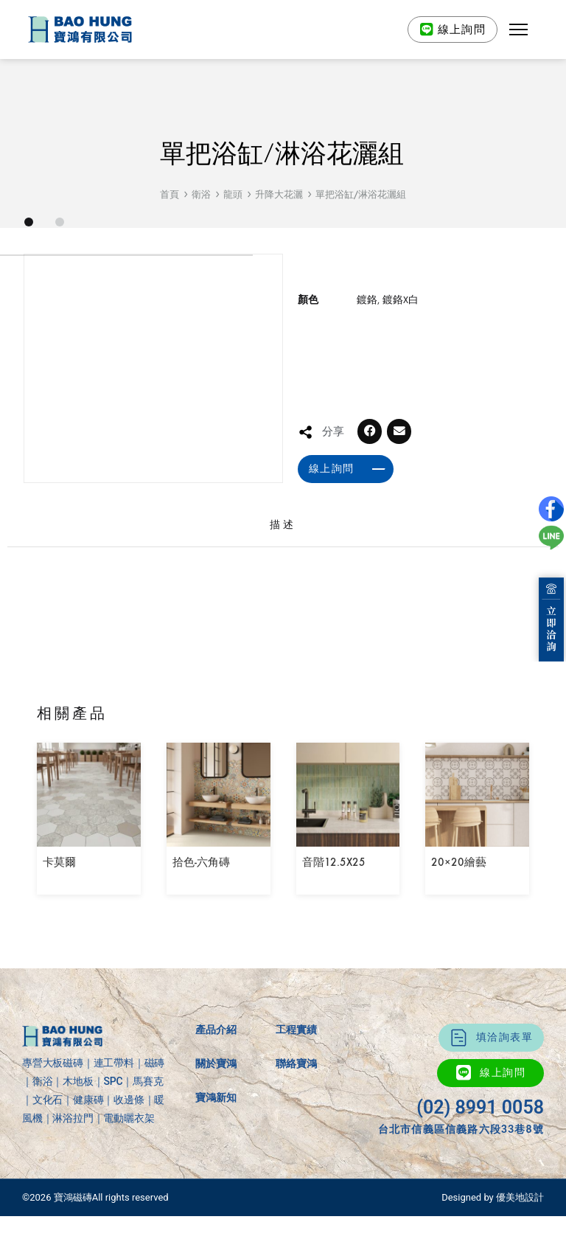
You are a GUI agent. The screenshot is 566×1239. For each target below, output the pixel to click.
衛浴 (201, 194)
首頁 (169, 194)
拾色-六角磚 (201, 898)
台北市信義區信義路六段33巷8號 (461, 1164)
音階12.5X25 (334, 898)
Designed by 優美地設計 (492, 1233)
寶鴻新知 (216, 1133)
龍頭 (232, 194)
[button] (519, 29)
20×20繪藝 (458, 898)
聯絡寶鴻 (296, 1099)
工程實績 (296, 1065)
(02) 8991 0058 (480, 1142)
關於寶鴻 (216, 1099)
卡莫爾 (59, 898)
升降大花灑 (279, 194)
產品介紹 (216, 1065)
